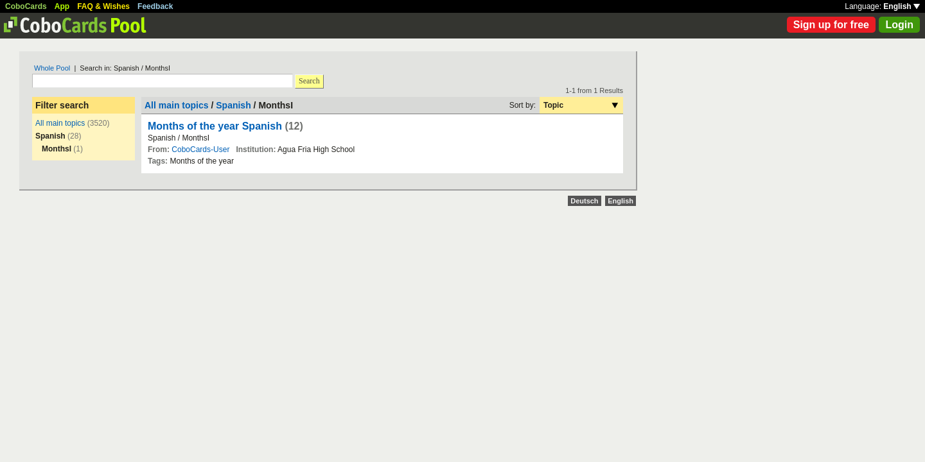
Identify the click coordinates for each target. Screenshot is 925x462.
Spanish (233, 105)
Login (899, 24)
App (62, 6)
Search (309, 80)
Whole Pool (52, 68)
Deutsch (584, 201)
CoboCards (26, 6)
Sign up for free (831, 24)
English (901, 6)
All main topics (60, 123)
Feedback (155, 6)
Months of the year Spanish (215, 126)
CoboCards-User (200, 149)
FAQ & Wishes (103, 6)
